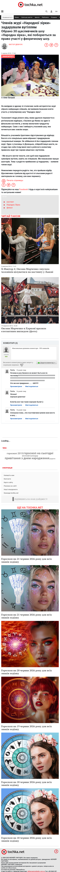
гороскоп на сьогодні (38, 453)
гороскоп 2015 (15, 453)
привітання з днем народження (27, 458)
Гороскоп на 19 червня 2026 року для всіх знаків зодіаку (26, 728)
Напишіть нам (9, 475)
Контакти (7, 479)
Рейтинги (45, 17)
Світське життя (26, 17)
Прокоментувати (16, 386)
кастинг (10, 202)
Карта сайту (8, 482)
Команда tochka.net (11, 493)
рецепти (52, 459)
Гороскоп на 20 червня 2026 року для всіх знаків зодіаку (26, 672)
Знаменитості (7, 17)
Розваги (54, 17)
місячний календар (30, 456)
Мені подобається (31, 386)
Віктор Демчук (15, 44)
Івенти (37, 17)
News (17, 17)
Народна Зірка (13, 205)
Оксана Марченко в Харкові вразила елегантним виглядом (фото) (23, 330)
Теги (4, 448)
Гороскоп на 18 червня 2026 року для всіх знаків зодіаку (26, 783)
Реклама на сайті (10, 486)
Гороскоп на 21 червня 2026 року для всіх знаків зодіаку (26, 560)
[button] (51, 11)
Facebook (23, 189)
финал (10, 208)
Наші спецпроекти (10, 489)
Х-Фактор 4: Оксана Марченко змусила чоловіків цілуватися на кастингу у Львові (27, 270)
